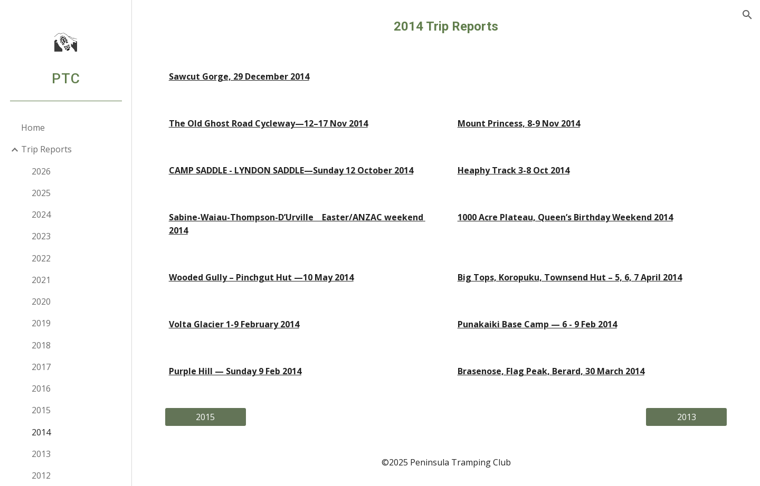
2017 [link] (41, 367)
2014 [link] (41, 432)
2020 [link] (41, 301)
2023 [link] (41, 236)
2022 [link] (41, 258)
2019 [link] (41, 323)
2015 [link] (41, 410)
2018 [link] (41, 345)
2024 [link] (41, 214)
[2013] (686, 417)
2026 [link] (41, 171)
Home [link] (33, 127)
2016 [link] (41, 388)
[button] (747, 14)
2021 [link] (41, 280)
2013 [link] (41, 454)
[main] (446, 27)
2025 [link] (41, 193)
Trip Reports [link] (46, 149)
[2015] (205, 417)
